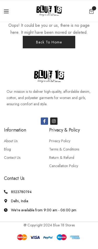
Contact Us (12, 157)
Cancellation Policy (63, 165)
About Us (11, 140)
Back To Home (49, 42)
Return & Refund (61, 157)
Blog (7, 149)
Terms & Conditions (64, 149)
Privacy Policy (59, 140)
